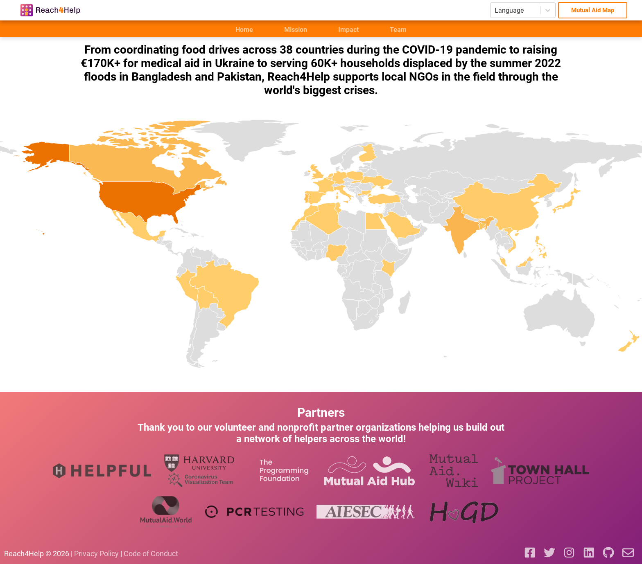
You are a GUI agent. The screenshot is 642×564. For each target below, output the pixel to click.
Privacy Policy (96, 553)
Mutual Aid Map (592, 10)
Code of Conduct (151, 553)
